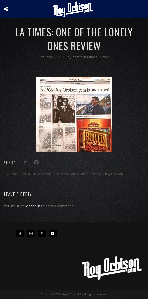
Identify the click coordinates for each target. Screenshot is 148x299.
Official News (98, 57)
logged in (32, 206)
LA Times (12, 174)
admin (77, 57)
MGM (26, 174)
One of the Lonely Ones (70, 174)
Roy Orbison (114, 174)
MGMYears (42, 174)
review (96, 174)
